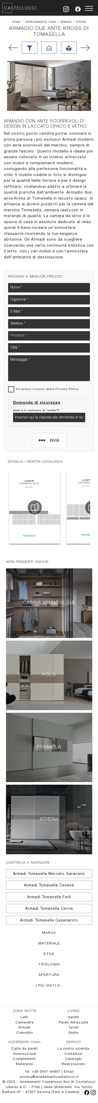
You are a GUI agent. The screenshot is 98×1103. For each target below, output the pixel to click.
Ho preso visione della (47, 389)
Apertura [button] (49, 974)
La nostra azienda (73, 1048)
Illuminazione (24, 1054)
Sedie (73, 1032)
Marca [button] (49, 932)
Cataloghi (73, 1059)
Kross (81, 21)
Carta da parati (24, 1048)
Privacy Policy (67, 389)
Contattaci (73, 1054)
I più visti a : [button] (49, 985)
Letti (24, 1017)
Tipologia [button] (49, 964)
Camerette (24, 1022)
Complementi (24, 1059)
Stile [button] (49, 954)
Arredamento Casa (40, 21)
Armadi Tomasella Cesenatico (49, 920)
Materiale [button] (49, 943)
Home (16, 21)
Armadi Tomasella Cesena (49, 885)
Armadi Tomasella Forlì (49, 897)
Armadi (66, 21)
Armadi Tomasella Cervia (49, 908)
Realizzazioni (73, 1064)
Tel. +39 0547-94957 (43, 1071)
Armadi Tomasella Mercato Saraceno (49, 874)
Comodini (24, 1032)
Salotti (73, 1017)
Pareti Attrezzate (73, 1022)
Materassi (24, 1064)
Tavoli (73, 1027)
